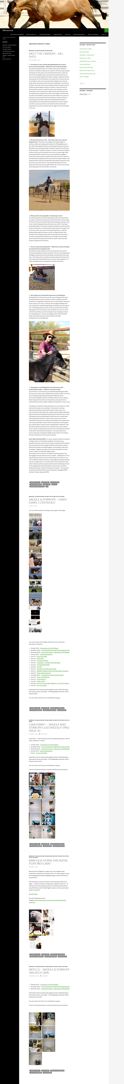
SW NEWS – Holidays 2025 (87, 55)
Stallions (67, 34)
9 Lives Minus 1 (41, 679)
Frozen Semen (49, 50)
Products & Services (93, 34)
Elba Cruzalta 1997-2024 (86, 67)
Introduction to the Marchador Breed (52, 675)
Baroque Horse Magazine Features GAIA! (48, 862)
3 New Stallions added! (86, 49)
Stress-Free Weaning (43, 677)
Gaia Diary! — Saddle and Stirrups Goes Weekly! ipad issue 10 (49, 727)
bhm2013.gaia (33, 894)
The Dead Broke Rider (43, 664)
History (55, 856)
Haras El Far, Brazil (7, 49)
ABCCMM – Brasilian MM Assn (10, 45)
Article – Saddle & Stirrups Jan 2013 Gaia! (49, 971)
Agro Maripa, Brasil (7, 53)
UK (47, 486)
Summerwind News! (85, 64)
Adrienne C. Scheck (35, 482)
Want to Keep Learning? (44, 673)
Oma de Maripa (62, 710)
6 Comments (43, 734)
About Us (104, 34)
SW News (61, 496)
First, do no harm (42, 685)
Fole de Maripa (55, 482)
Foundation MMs (39, 50)
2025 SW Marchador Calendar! (88, 61)
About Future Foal (31, 34)
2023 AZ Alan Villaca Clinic (87, 70)
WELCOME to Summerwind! (17, 34)
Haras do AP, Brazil (7, 59)
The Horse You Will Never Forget (46, 669)
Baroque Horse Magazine (57, 954)
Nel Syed (54, 484)
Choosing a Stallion (42, 660)
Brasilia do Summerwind (57, 708)
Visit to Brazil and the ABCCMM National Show (56, 650)
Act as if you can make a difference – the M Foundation (53, 683)
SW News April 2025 (85, 58)
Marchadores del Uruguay (8, 51)
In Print (47, 496)
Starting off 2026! (84, 52)
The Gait (39, 667)
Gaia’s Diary (40, 658)
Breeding (31, 50)
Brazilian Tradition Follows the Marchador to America (52, 671)
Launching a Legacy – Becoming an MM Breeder (55, 652)
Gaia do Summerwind (35, 484)
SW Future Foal (8, 30)
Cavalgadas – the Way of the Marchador (48, 662)
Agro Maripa (45, 482)
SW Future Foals (54, 496)
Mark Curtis (47, 484)
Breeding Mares (57, 34)
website (57, 698)
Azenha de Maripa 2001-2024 (87, 73)
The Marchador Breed (44, 34)
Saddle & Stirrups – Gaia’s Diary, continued (48, 501)
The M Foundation (7, 47)
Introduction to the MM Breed (49, 648)
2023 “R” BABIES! (84, 76)
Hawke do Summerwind (50, 710)
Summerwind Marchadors (37, 486)
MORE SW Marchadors (78, 34)
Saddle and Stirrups (59, 846)
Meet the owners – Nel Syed (46, 55)
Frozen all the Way (41, 656)
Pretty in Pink (41, 681)
